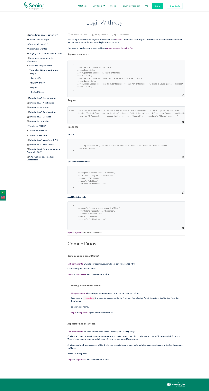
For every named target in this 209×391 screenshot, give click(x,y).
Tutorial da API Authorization (42, 98)
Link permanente (75, 263)
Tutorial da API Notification (41, 102)
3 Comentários (121, 35)
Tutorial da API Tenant (39, 107)
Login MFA (36, 78)
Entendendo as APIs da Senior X (43, 34)
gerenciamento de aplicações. (120, 48)
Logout (34, 87)
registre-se (78, 232)
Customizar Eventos (37, 48)
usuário (118, 39)
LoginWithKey (38, 82)
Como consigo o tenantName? (83, 256)
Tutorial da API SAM (37, 135)
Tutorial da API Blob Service (42, 144)
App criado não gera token (81, 323)
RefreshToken (37, 92)
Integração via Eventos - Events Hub (45, 53)
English (2, 197)
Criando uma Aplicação (38, 39)
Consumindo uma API (38, 44)
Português (2, 192)
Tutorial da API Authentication (43, 70)
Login (69, 232)
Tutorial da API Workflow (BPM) (43, 140)
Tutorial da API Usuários (40, 116)
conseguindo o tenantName (86, 285)
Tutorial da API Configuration (42, 112)
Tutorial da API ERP (37, 126)
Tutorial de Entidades (39, 121)
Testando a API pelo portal (40, 65)
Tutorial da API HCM (37, 130)
